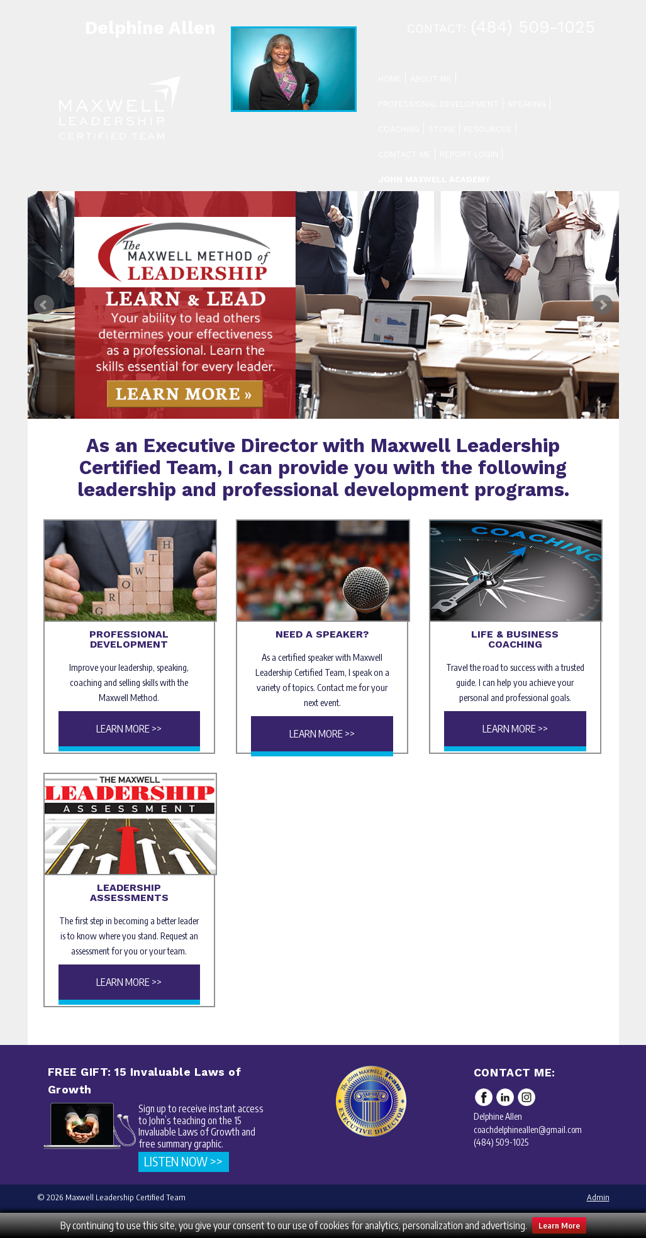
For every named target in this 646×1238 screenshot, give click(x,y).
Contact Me (404, 154)
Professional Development (438, 104)
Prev (44, 305)
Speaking (527, 104)
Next (603, 305)
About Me (431, 79)
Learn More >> (129, 728)
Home (389, 79)
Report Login (469, 154)
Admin (598, 1197)
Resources (487, 129)
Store (441, 129)
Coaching (399, 129)
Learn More (559, 1225)
